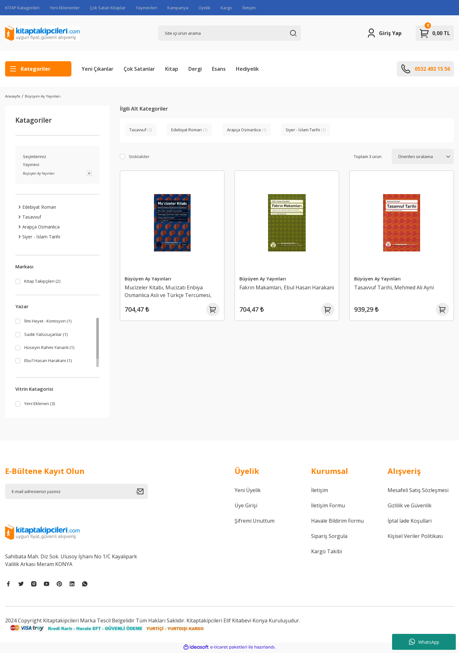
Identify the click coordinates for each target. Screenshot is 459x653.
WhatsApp (424, 641)
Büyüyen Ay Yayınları (43, 96)
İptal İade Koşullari (410, 522)
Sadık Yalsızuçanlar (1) (48, 336)
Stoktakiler (139, 156)
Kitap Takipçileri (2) (45, 282)
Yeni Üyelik (248, 491)
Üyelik (204, 8)
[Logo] (42, 33)
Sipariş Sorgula (329, 537)
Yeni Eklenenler (65, 8)
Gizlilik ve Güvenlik (410, 506)
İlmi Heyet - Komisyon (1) (52, 322)
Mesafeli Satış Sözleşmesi (418, 491)
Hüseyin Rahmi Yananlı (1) (52, 349)
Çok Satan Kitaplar (108, 8)
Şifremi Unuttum (254, 522)
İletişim (249, 8)
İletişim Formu (328, 506)
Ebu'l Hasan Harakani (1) (50, 363)
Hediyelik (247, 68)
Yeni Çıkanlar (97, 68)
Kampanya (177, 8)
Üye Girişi (246, 506)
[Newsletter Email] (76, 492)
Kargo (226, 8)
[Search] (229, 33)
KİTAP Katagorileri (22, 8)
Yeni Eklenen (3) (41, 405)
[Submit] (142, 492)
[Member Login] (383, 33)
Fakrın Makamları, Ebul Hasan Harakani (278, 288)
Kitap (171, 68)
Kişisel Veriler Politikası (415, 537)
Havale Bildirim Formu (337, 522)
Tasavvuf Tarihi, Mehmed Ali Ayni (397, 284)
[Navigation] (38, 68)
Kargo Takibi (326, 552)
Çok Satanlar (139, 68)
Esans (219, 68)
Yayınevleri (146, 8)
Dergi (195, 68)
